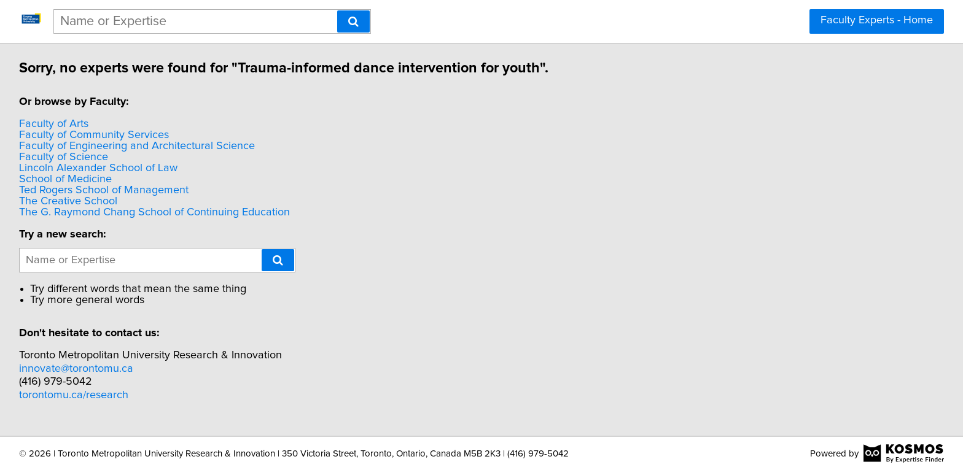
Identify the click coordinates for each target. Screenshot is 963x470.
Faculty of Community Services (96, 135)
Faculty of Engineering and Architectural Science (139, 146)
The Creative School (70, 201)
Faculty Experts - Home (877, 20)
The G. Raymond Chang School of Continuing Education (156, 212)
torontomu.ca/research (75, 395)
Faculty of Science (65, 157)
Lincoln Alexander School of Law (100, 168)
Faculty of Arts (55, 123)
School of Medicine (67, 179)
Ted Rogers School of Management (105, 190)
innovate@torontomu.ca (78, 368)
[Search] (353, 21)
